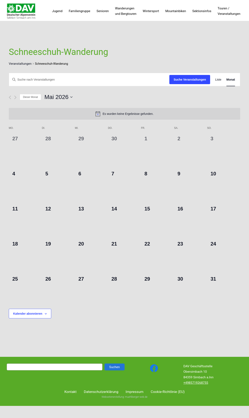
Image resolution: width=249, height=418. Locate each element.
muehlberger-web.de (136, 400)
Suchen (114, 367)
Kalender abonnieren (27, 313)
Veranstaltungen (20, 64)
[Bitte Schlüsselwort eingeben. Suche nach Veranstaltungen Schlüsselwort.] (89, 79)
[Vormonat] (10, 97)
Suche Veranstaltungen (190, 79)
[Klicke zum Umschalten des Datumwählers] (58, 97)
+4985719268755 (195, 383)
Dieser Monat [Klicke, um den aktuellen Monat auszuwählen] (30, 97)
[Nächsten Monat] (15, 97)
